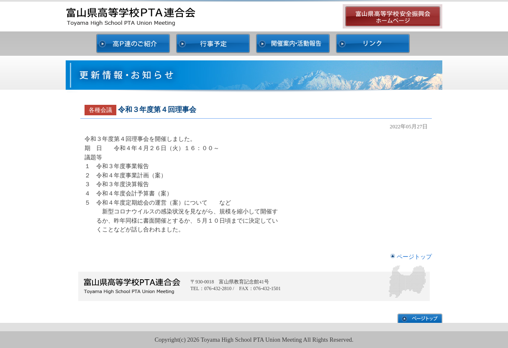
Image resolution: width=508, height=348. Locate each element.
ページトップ (414, 256)
